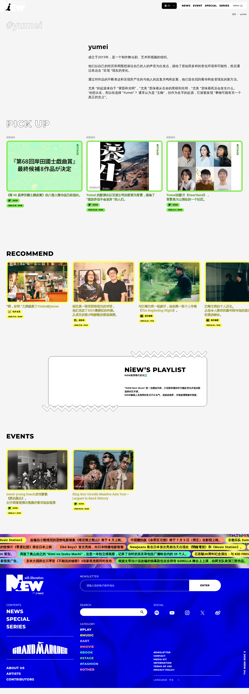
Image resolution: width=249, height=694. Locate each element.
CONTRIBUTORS (20, 679)
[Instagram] (187, 613)
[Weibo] (218, 613)
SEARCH (85, 605)
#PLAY (85, 629)
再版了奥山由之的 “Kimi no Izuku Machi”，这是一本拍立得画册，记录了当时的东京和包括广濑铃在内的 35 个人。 (106, 554)
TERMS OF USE (163, 666)
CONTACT (159, 655)
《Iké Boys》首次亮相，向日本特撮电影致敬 (93, 547)
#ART (85, 641)
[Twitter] (202, 613)
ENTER (205, 585)
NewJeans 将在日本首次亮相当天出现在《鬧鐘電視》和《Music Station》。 (188, 547)
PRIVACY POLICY (164, 669)
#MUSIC (87, 635)
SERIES (224, 5)
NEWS (186, 5)
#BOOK (86, 652)
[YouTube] (172, 613)
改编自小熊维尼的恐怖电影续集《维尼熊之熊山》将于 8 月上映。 (80, 540)
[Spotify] (157, 613)
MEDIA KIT (160, 659)
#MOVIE (87, 647)
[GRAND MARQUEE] (40, 648)
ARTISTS (13, 674)
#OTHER (87, 669)
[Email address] (134, 585)
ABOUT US (15, 668)
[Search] (113, 612)
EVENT (197, 5)
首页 (234, 14)
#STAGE (87, 658)
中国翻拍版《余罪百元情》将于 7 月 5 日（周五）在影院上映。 (178, 540)
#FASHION (89, 664)
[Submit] (142, 612)
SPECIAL (211, 5)
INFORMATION (163, 662)
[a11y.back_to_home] (13, 7)
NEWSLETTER (89, 576)
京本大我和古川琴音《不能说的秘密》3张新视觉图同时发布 (70, 561)
